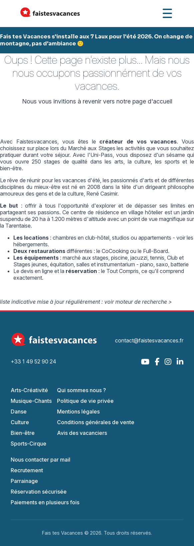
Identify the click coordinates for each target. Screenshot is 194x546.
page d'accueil (152, 101)
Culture (20, 422)
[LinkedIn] (180, 361)
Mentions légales (78, 411)
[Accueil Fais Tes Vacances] (50, 13)
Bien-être (23, 433)
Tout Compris (122, 271)
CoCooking (115, 251)
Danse (19, 411)
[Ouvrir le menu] (167, 13)
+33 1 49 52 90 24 (33, 361)
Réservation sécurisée (39, 491)
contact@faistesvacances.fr (149, 340)
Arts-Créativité (29, 390)
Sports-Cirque (28, 443)
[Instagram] (168, 361)
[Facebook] (157, 361)
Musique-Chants (31, 400)
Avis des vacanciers (82, 433)
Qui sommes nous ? (81, 390)
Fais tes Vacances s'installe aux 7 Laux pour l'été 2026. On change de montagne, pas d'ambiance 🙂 (96, 40)
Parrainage (24, 481)
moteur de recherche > (143, 301)
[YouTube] (145, 361)
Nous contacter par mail (40, 459)
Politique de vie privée (85, 400)
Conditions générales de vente (95, 422)
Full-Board (155, 251)
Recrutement (27, 470)
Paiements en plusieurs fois (45, 502)
